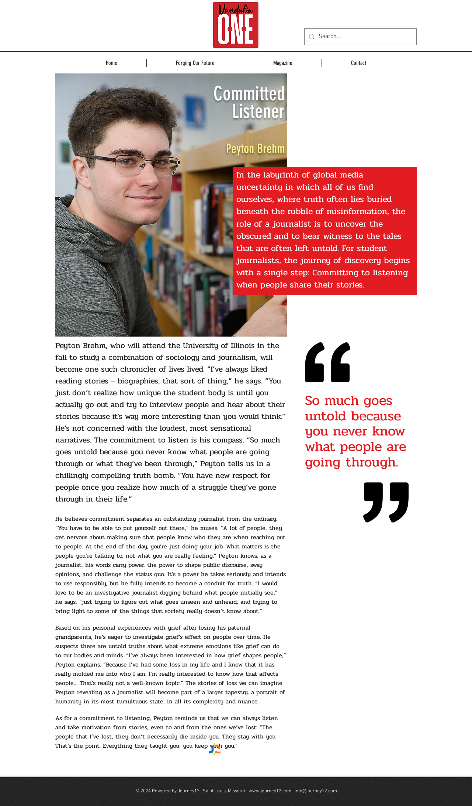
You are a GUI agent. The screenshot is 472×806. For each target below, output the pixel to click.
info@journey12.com (316, 791)
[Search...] (360, 37)
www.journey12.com (270, 791)
